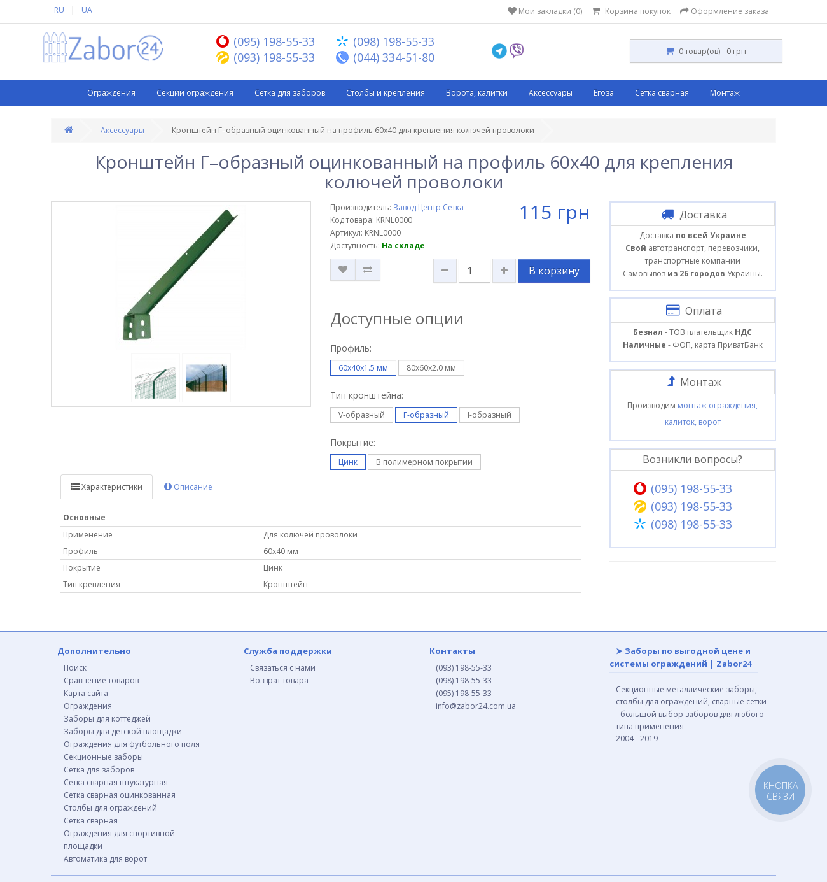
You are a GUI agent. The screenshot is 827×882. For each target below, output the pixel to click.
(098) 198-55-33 (464, 680)
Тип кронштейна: (366, 395)
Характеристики (106, 486)
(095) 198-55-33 (464, 693)
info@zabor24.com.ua (476, 706)
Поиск (75, 667)
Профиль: (351, 348)
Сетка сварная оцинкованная (120, 795)
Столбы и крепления (385, 92)
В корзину (554, 271)
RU (59, 9)
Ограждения (111, 92)
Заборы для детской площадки (123, 731)
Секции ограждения (194, 92)
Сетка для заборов (289, 92)
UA (86, 9)
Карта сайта (86, 693)
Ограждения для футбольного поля (132, 744)
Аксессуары (551, 92)
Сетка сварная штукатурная (116, 782)
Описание (188, 486)
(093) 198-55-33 (464, 667)
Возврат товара (279, 680)
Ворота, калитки (477, 92)
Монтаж (725, 92)
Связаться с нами (283, 667)
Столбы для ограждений (110, 807)
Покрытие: (352, 442)
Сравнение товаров (101, 680)
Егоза (604, 92)
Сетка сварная (662, 92)
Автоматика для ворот (105, 858)
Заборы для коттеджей (107, 718)
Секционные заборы (103, 756)
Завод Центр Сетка (428, 207)
